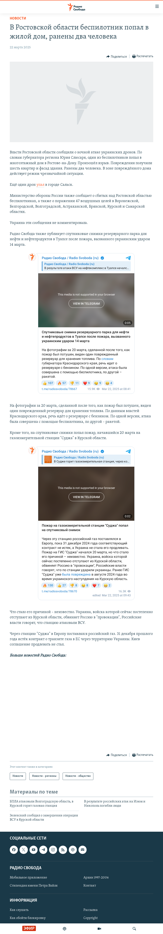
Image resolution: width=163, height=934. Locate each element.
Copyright (90, 918)
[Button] (116, 56)
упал (40, 185)
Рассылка (90, 910)
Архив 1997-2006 (96, 877)
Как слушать (19, 910)
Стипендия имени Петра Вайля (34, 885)
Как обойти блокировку (28, 918)
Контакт (89, 885)
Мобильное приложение (28, 877)
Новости (18, 19)
